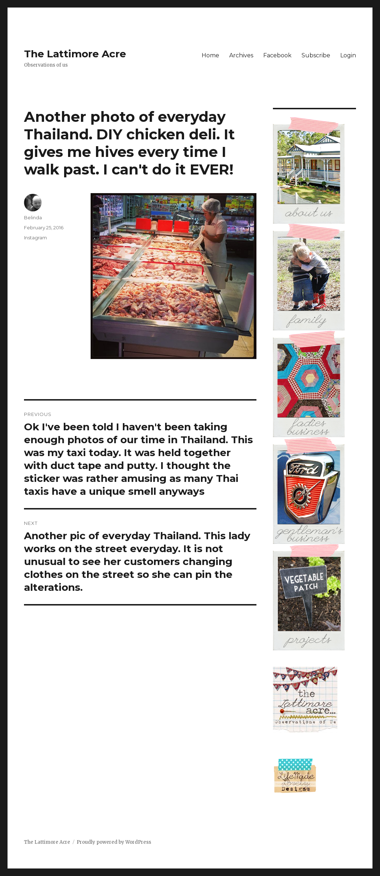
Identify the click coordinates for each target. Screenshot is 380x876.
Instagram (35, 237)
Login (348, 55)
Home (210, 55)
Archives (241, 55)
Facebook (277, 55)
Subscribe (316, 55)
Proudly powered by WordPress (114, 842)
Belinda (33, 217)
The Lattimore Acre (75, 54)
